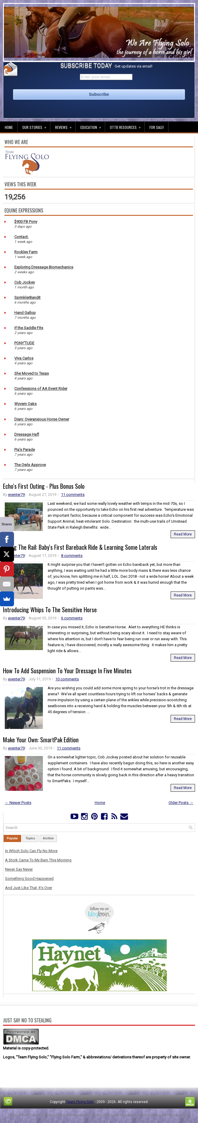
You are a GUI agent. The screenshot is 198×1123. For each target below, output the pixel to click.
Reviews (65, 125)
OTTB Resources (127, 125)
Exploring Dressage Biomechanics (43, 267)
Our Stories (36, 125)
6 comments (71, 618)
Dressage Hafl (26, 434)
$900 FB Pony (25, 221)
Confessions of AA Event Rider (40, 388)
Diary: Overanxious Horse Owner (41, 419)
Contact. (21, 237)
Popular (12, 838)
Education (92, 125)
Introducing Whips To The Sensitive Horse (50, 610)
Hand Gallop (25, 312)
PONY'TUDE (24, 343)
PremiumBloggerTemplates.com (118, 1115)
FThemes (34, 1115)
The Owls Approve (30, 465)
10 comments (67, 679)
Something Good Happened (29, 878)
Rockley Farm (26, 252)
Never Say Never (19, 869)
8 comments (71, 555)
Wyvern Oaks (25, 404)
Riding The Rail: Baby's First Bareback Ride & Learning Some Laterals (80, 547)
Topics (30, 838)
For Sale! (156, 127)
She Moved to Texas (31, 373)
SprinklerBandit (27, 297)
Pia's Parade (24, 449)
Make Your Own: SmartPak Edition (41, 740)
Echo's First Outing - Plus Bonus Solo (44, 486)
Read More (183, 534)
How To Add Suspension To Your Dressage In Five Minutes (67, 671)
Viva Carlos (23, 358)
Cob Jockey (24, 282)
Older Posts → (181, 802)
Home (9, 127)
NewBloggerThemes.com (167, 1115)
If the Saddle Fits (28, 328)
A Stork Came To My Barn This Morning (38, 860)
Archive (48, 838)
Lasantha (82, 1115)
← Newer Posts (18, 802)
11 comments (73, 494)
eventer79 (16, 494)
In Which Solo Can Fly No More (31, 851)
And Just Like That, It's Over (28, 887)
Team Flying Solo (80, 1102)
